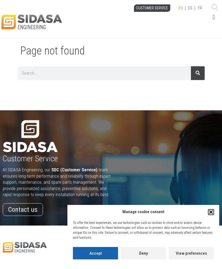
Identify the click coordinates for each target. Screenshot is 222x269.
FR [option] (200, 8)
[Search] (198, 73)
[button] (211, 212)
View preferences (191, 253)
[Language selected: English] (190, 8)
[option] (190, 8)
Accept (95, 253)
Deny (143, 253)
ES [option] (190, 8)
